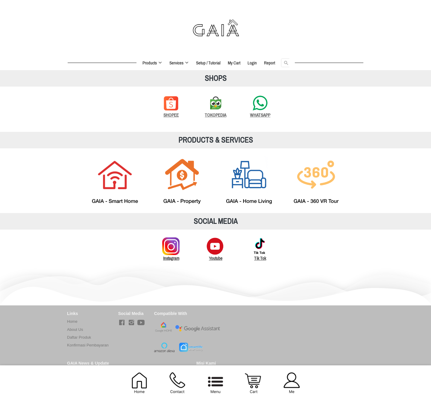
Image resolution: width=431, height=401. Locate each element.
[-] (121, 323)
